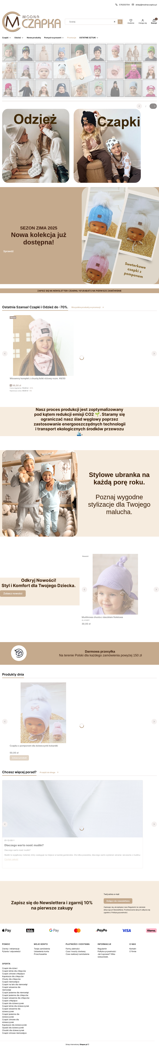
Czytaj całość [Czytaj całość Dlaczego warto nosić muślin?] (11, 859)
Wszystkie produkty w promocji (87, 307)
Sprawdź (8, 251)
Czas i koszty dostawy (76, 951)
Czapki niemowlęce (10, 982)
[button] (120, 21)
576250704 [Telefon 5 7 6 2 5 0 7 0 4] (124, 5)
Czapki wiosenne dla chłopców (15, 998)
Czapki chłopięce (9, 1000)
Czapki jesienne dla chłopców (15, 995)
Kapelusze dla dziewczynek (14, 1025)
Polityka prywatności (107, 951)
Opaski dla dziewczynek (13, 1027)
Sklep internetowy (76, 1044)
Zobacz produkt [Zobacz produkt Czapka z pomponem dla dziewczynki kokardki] (19, 758)
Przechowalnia (40, 954)
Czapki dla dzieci (9, 968)
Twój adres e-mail (111, 894)
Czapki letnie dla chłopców (14, 971)
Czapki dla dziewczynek (13, 1003)
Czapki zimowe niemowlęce (14, 1033)
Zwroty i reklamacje (10, 949)
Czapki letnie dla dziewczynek (15, 1006)
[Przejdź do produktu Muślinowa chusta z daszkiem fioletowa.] (115, 584)
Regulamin (102, 949)
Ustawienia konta (41, 951)
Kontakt (132, 949)
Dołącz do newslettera (118, 901)
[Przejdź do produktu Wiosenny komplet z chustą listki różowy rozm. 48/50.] (43, 345)
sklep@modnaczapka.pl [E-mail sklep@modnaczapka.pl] (146, 5)
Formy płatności (73, 949)
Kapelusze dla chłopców (13, 976)
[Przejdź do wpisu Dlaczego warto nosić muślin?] (72, 808)
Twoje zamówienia (42, 949)
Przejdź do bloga (49, 772)
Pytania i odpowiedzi (11, 951)
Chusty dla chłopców (11, 979)
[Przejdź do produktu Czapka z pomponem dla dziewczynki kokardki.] (43, 712)
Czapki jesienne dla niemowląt (15, 992)
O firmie (132, 951)
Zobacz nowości (12, 593)
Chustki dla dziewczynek (13, 1030)
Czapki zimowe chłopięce (13, 973)
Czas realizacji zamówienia (77, 954)
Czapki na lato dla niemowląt (14, 984)
